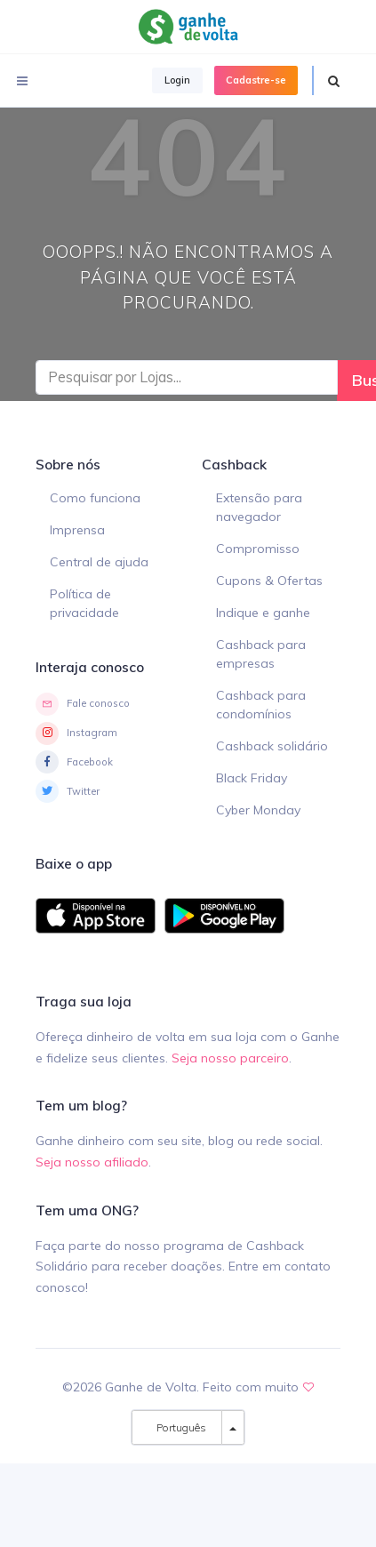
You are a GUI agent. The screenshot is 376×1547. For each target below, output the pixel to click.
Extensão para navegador (259, 507)
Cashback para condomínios (261, 704)
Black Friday (251, 778)
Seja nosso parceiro (230, 1058)
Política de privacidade (84, 603)
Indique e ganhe (263, 613)
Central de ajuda (99, 562)
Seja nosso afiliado (92, 1162)
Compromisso (258, 549)
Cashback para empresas (261, 654)
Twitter (68, 791)
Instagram (76, 733)
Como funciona (95, 498)
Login (177, 80)
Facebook (74, 762)
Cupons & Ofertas (269, 581)
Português (177, 1427)
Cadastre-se (256, 80)
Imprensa (77, 530)
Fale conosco (83, 704)
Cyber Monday (258, 810)
